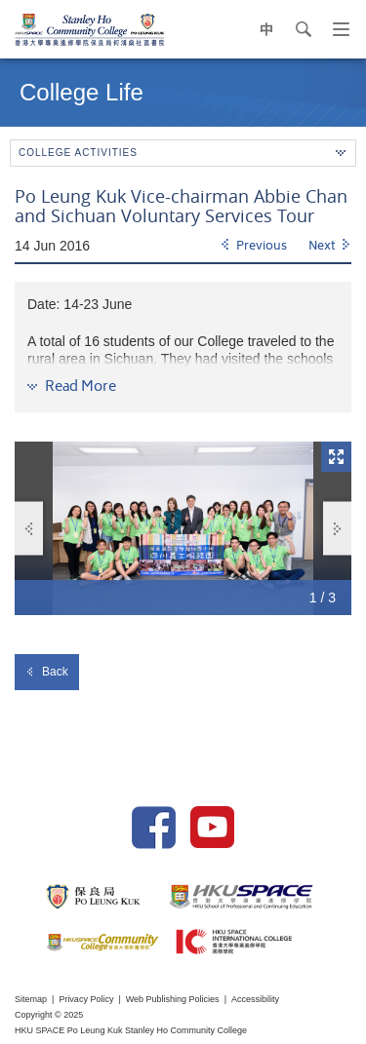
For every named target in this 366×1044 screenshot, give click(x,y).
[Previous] (253, 246)
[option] (183, 528)
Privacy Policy (86, 999)
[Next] (329, 246)
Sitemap (31, 999)
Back (46, 671)
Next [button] (338, 528)
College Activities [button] (182, 152)
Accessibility (255, 999)
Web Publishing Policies (173, 999)
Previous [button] (29, 528)
